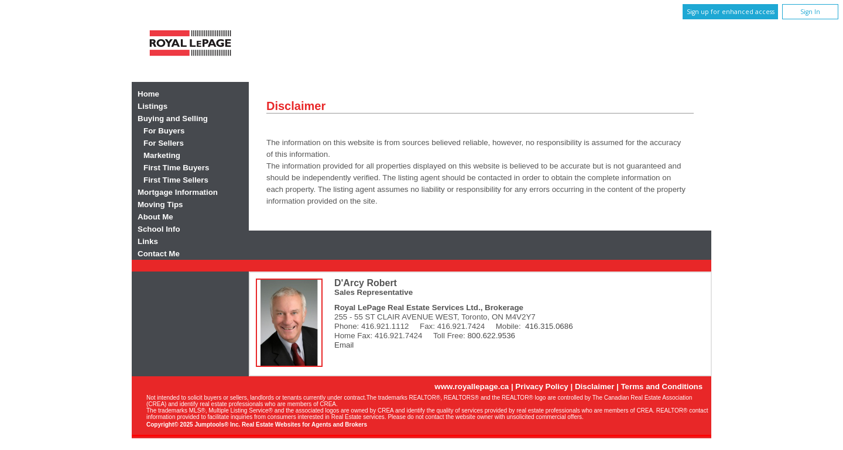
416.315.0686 (549, 326)
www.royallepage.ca (471, 386)
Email (344, 345)
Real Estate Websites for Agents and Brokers (304, 424)
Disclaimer (594, 386)
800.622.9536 (491, 335)
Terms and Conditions (661, 386)
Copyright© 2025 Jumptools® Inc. (193, 424)
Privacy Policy (541, 386)
